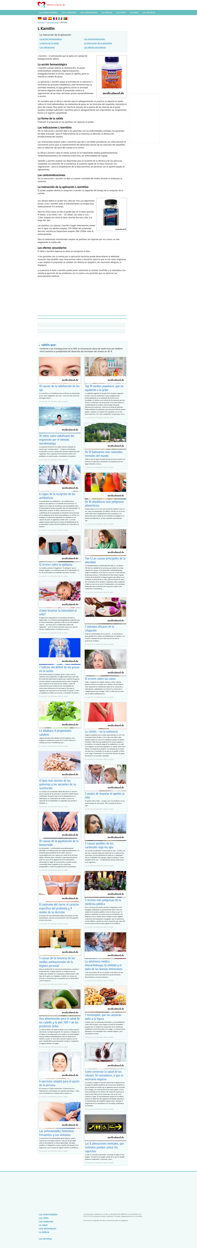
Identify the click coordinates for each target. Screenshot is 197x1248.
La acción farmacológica (51, 39)
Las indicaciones (47, 47)
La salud (134, 12)
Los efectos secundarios (95, 47)
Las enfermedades (48, 12)
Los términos (148, 12)
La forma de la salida (49, 43)
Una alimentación (89, 12)
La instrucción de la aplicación (98, 43)
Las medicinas (69, 12)
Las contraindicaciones (94, 39)
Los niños (121, 12)
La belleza (107, 12)
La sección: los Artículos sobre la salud (53, 401)
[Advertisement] (82, 296)
